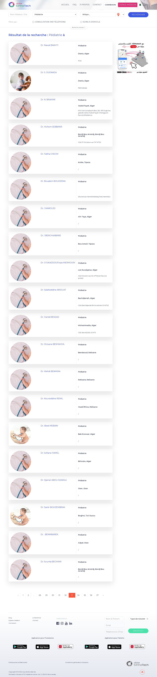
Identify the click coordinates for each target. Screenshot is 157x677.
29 (46, 595)
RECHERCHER (138, 15)
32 (66, 595)
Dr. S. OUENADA (49, 72)
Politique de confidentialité (18, 662)
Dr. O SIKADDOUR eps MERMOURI (58, 262)
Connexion (110, 5)
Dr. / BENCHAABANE (51, 235)
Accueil (65, 5)
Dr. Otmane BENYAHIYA (52, 344)
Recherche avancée (78, 27)
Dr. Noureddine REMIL (52, 398)
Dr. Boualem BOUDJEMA (53, 181)
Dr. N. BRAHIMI (48, 99)
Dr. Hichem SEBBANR (51, 127)
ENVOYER (138, 631)
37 (98, 595)
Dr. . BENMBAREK (49, 534)
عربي (143, 5)
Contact (97, 5)
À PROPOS (85, 5)
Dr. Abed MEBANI (49, 426)
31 (59, 595)
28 (40, 595)
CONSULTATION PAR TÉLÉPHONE (49, 22)
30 (53, 595)
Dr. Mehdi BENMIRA (50, 371)
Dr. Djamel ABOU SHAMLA (54, 480)
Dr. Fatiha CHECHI (49, 154)
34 (78, 595)
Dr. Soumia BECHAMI (51, 561)
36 (91, 595)
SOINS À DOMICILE (90, 22)
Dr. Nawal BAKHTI (49, 45)
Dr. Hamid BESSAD (50, 317)
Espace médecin (127, 5)
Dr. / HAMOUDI (48, 208)
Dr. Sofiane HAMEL (50, 453)
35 (85, 595)
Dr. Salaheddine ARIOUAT (53, 290)
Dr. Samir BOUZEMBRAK (53, 507)
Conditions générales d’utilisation (76, 662)
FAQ (74, 5)
